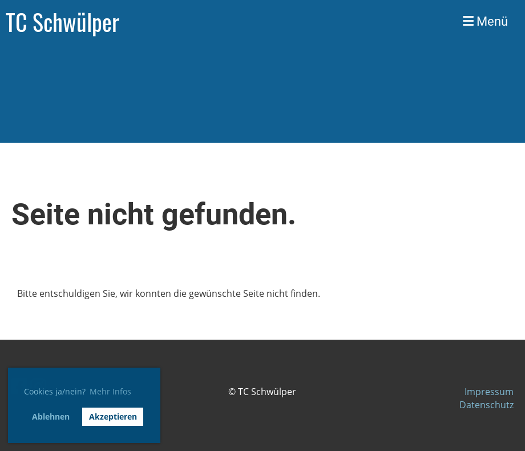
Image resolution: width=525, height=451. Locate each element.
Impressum (489, 391)
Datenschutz (486, 404)
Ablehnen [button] (51, 416)
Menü (485, 21)
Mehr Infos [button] (110, 391)
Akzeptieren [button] (113, 416)
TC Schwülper (62, 22)
